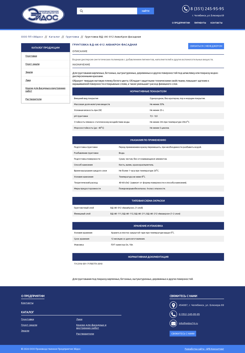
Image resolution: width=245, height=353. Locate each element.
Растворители (34, 99)
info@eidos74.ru (188, 323)
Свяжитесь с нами (183, 296)
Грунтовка (72, 36)
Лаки (28, 80)
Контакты (216, 23)
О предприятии (181, 23)
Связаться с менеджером (206, 46)
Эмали (29, 72)
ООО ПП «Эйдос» (32, 36)
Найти (145, 11)
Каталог (54, 36)
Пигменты (200, 23)
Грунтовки (31, 56)
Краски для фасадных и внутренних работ (45, 89)
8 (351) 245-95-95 (189, 314)
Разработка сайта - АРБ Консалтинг (204, 349)
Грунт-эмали (33, 64)
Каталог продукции (45, 47)
